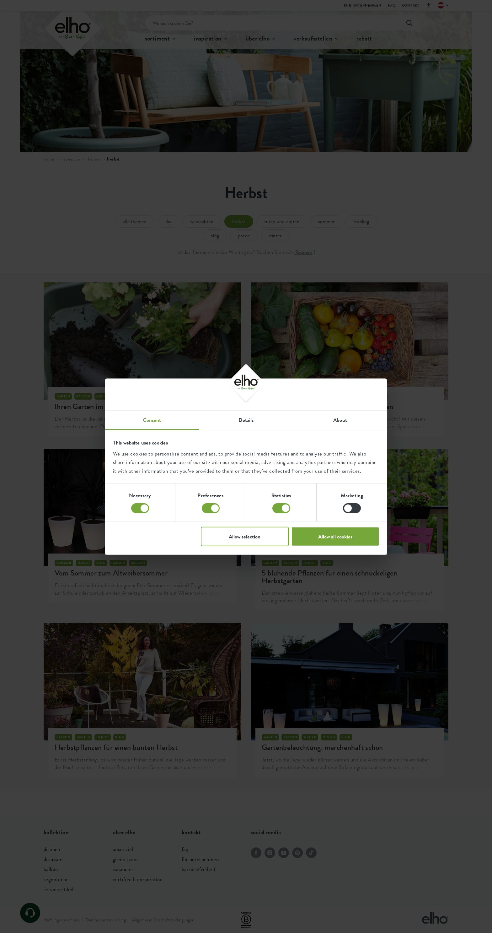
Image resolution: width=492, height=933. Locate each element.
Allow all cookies (335, 536)
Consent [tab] (152, 420)
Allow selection (244, 536)
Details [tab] (246, 420)
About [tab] (340, 420)
